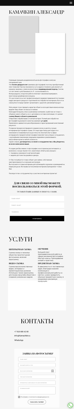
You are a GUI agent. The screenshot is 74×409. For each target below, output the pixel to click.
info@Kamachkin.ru (22, 336)
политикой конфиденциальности (39, 397)
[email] (37, 365)
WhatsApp (18, 340)
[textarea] (37, 390)
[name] (37, 359)
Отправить (37, 218)
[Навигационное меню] (71, 3)
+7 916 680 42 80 (21, 332)
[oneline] (37, 377)
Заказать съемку (37, 402)
